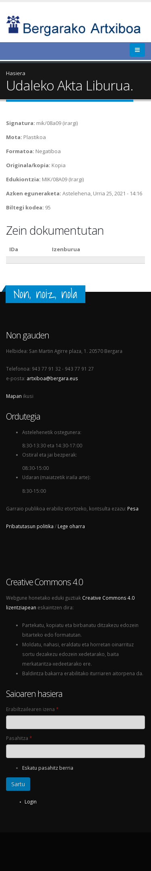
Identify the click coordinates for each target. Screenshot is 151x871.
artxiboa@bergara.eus (52, 378)
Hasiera (15, 73)
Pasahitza (19, 738)
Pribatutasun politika (30, 526)
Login (31, 801)
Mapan (14, 396)
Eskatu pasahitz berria (47, 767)
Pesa (133, 508)
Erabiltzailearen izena (32, 709)
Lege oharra (71, 526)
